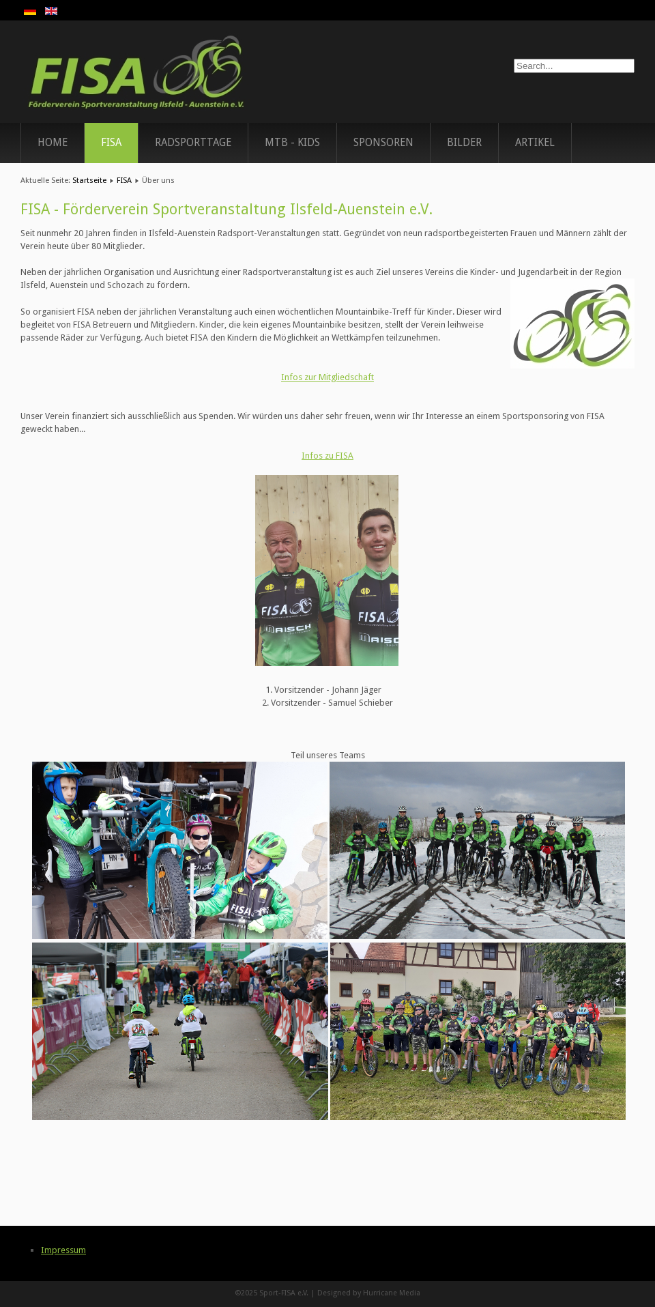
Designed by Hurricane (358, 1293)
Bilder (464, 143)
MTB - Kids (292, 143)
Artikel (535, 143)
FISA (111, 143)
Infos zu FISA (327, 455)
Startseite (89, 180)
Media (409, 1293)
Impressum (63, 1250)
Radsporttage (193, 143)
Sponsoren (383, 143)
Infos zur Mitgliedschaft (327, 377)
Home (53, 143)
